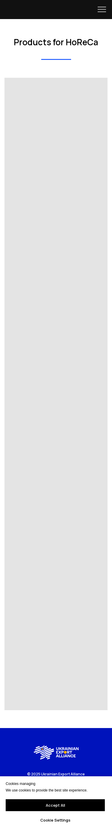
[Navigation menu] (102, 10)
